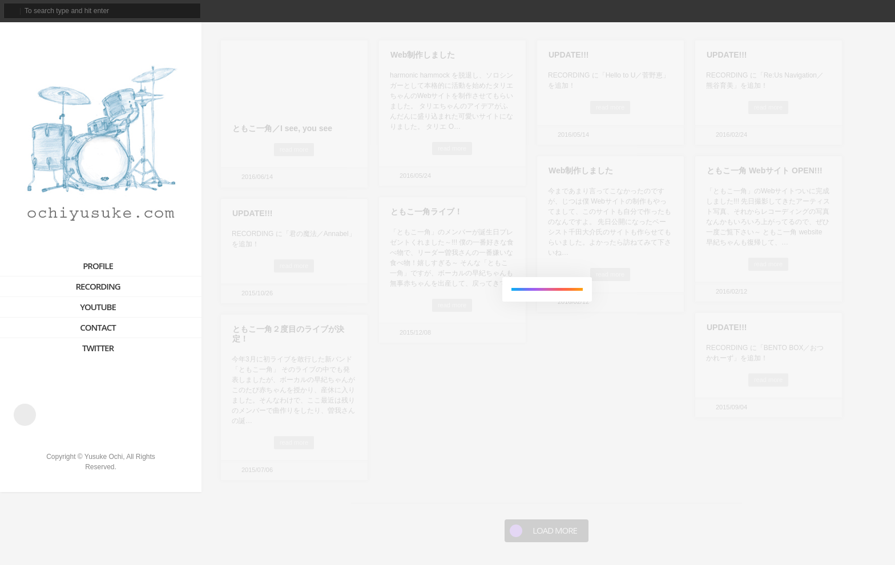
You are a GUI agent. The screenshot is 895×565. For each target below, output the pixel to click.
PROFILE (98, 265)
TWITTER (98, 347)
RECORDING (97, 286)
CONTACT (97, 327)
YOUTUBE (98, 306)
